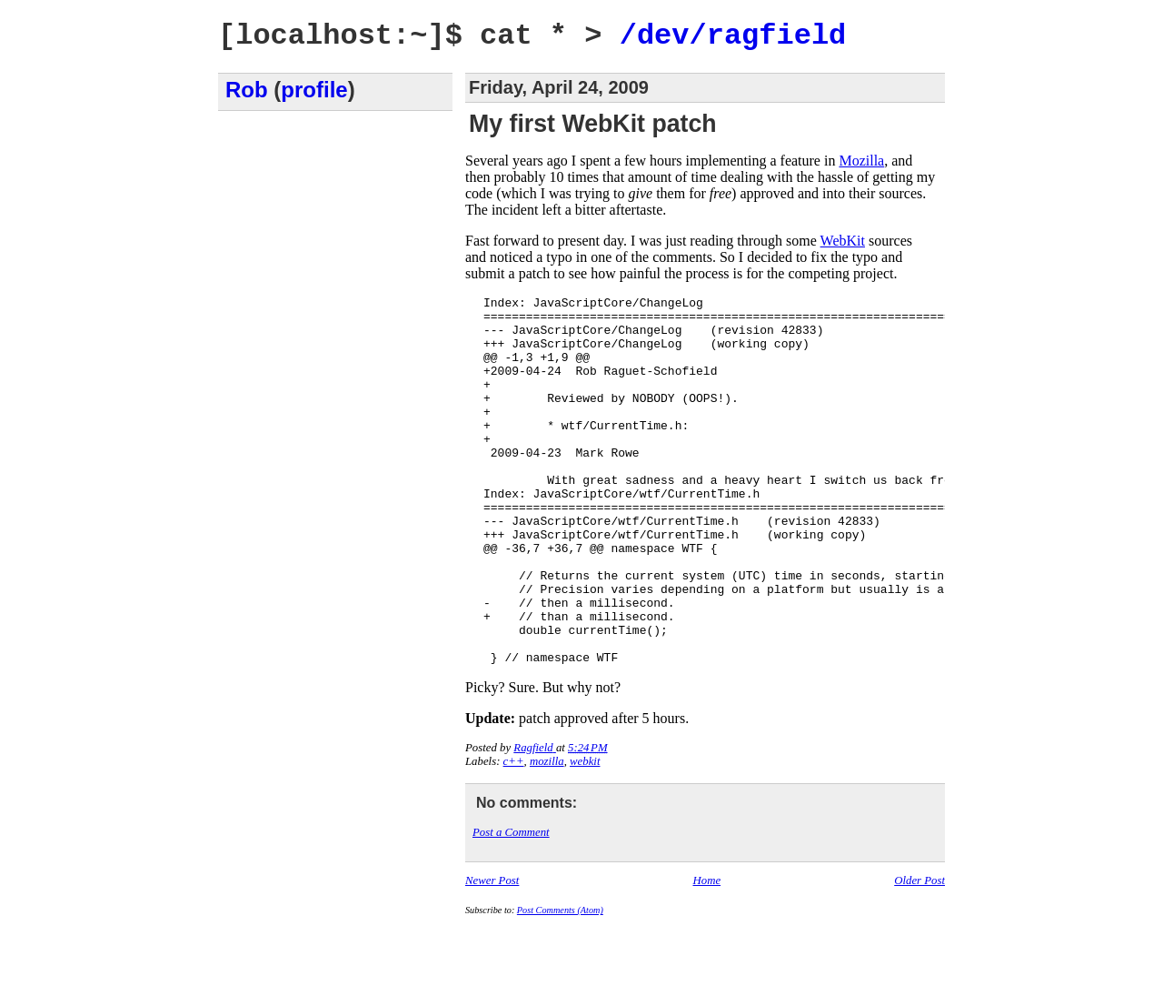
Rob (246, 89)
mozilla (547, 835)
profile (314, 89)
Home (707, 954)
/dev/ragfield (733, 36)
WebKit (842, 240)
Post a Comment (511, 906)
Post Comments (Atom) (560, 984)
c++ (513, 835)
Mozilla (861, 160)
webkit (585, 835)
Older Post (919, 954)
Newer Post (492, 954)
